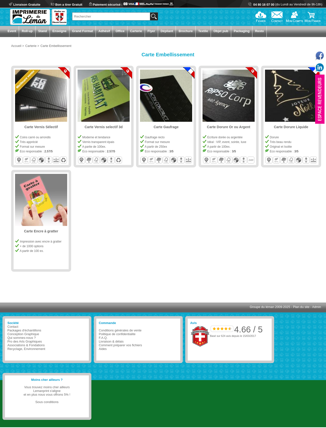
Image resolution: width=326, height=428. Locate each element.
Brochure (186, 31)
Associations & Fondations (26, 345)
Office (120, 31)
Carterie (136, 31)
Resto (259, 31)
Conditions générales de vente (120, 330)
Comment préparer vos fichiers (120, 345)
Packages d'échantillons (24, 330)
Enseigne (59, 31)
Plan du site (301, 307)
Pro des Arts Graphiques (24, 341)
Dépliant (167, 31)
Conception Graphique (23, 334)
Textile (203, 31)
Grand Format (82, 31)
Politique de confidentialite (117, 334)
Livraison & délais (111, 341)
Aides (103, 349)
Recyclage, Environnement (26, 349)
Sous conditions (47, 402)
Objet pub (220, 31)
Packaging (241, 31)
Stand (42, 31)
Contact (12, 326)
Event (12, 31)
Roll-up (27, 31)
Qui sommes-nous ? (21, 338)
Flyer (151, 31)
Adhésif (104, 31)
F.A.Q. (103, 338)
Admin (316, 307)
